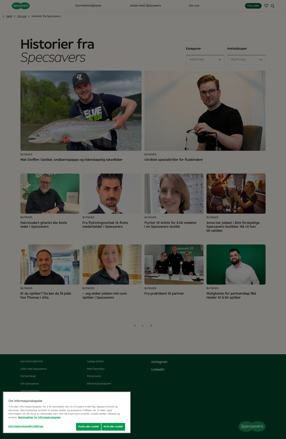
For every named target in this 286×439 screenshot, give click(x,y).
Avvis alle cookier (113, 427)
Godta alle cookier (86, 427)
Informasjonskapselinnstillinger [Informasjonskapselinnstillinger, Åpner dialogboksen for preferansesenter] (26, 426)
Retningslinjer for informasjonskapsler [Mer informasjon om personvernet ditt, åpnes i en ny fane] (39, 417)
